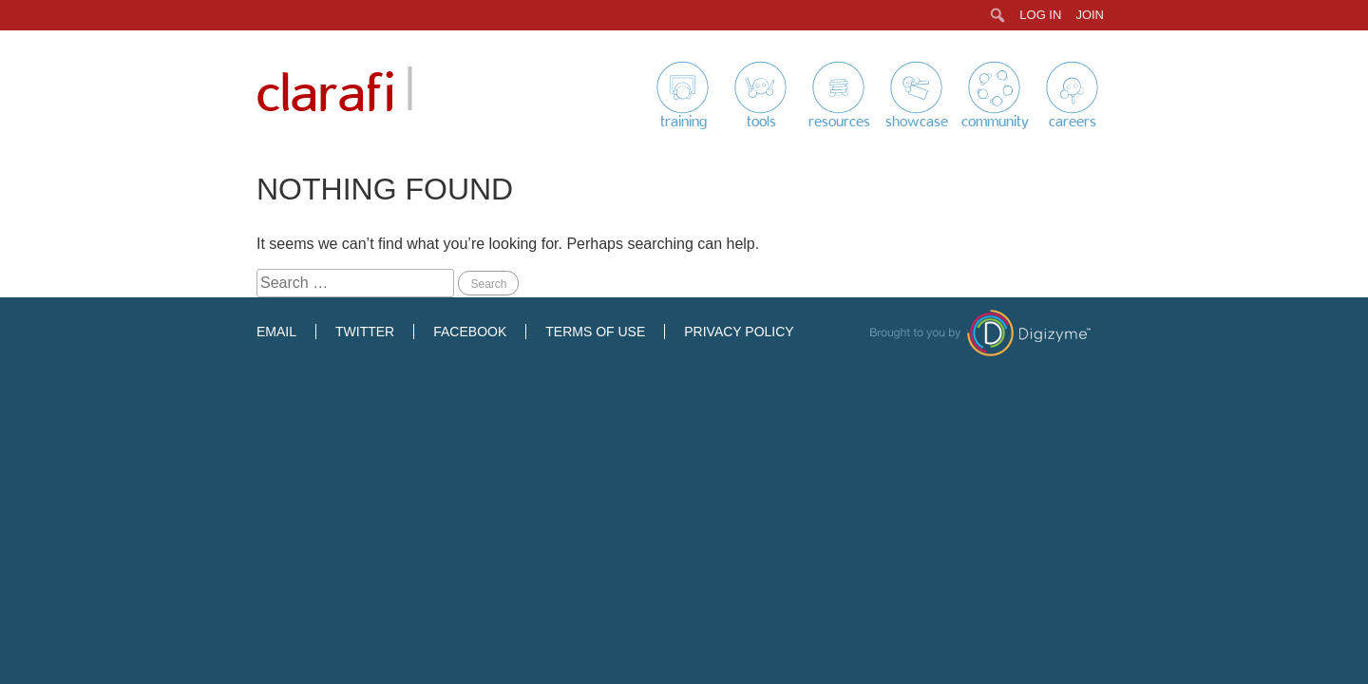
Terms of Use (595, 331)
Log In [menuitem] (1040, 15)
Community (995, 121)
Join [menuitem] (1089, 15)
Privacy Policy (738, 331)
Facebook (469, 331)
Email (276, 331)
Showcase (916, 121)
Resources (839, 121)
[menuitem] (998, 15)
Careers (1072, 121)
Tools (761, 121)
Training (683, 121)
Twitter (364, 331)
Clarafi (325, 94)
